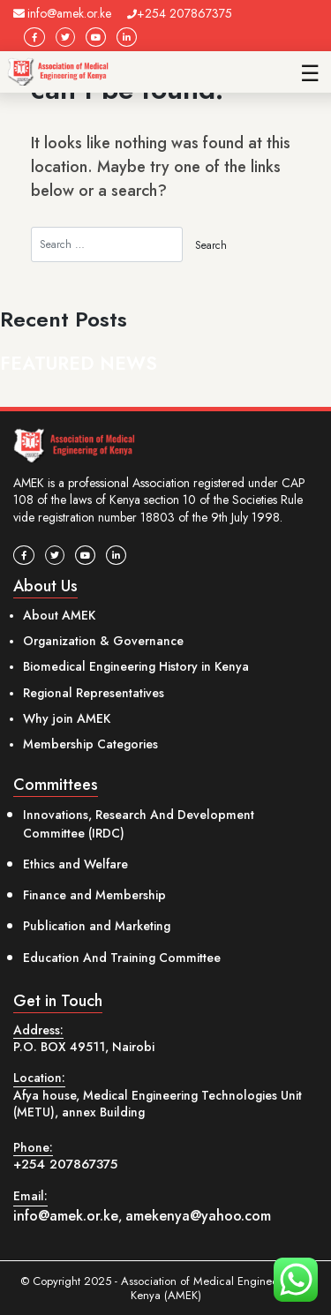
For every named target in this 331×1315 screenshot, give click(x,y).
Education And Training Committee (122, 957)
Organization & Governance (103, 641)
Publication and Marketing (96, 926)
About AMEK (59, 615)
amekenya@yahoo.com (198, 1216)
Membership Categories (90, 744)
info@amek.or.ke (62, 13)
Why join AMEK (66, 718)
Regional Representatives (93, 693)
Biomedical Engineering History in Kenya (136, 666)
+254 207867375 (179, 13)
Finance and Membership (94, 895)
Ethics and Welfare (75, 864)
